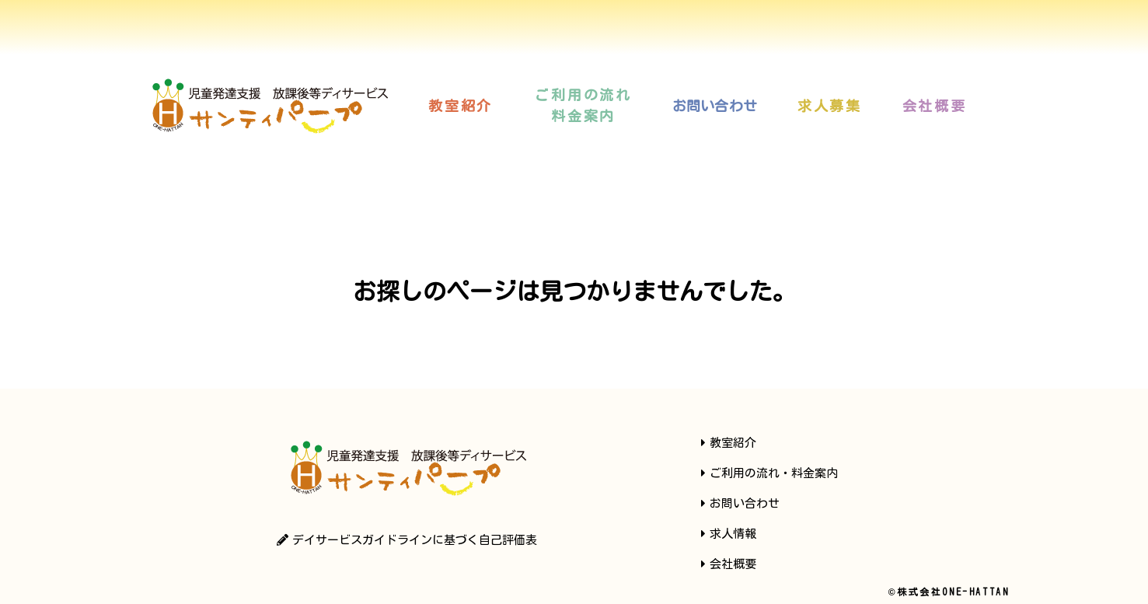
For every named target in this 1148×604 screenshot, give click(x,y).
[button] (460, 105)
